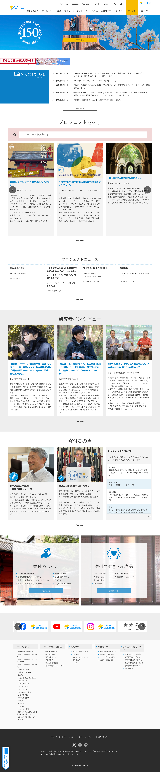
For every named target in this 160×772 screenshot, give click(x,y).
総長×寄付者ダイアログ (108, 651)
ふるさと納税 (23, 695)
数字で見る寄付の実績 (80, 651)
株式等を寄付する (24, 698)
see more (80, 108)
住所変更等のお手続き (132, 657)
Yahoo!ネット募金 (24, 692)
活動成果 (75, 647)
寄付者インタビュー (107, 654)
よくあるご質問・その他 (133, 648)
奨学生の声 (76, 660)
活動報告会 (98, 584)
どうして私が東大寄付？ (108, 657)
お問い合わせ (103, 737)
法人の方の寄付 (61, 573)
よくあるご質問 (23, 709)
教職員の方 (22, 701)
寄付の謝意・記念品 (53, 647)
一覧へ (148, 516)
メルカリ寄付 (23, 689)
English (106, 4)
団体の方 (21, 703)
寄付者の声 (103, 647)
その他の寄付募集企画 (132, 666)
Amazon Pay (22, 681)
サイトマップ (56, 737)
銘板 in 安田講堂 (100, 573)
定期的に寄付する (62, 577)
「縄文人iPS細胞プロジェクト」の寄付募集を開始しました (97, 100)
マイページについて (132, 668)
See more (80, 241)
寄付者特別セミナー (102, 580)
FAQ (114, 4)
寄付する (132, 11)
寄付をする (80, 40)
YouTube (85, 4)
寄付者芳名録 (99, 577)
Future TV (96, 4)
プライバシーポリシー (87, 737)
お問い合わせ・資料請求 (133, 654)
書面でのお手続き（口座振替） (30, 584)
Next (147, 189)
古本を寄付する (23, 683)
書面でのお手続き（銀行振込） (30, 577)
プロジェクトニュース (80, 657)
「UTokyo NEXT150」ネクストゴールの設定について (94, 81)
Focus (75, 663)
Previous (12, 189)
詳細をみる (80, 33)
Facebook (75, 4)
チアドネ (21, 706)
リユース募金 (23, 686)
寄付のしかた (23, 647)
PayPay (58, 580)
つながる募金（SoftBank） (65, 584)
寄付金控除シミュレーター (125, 577)
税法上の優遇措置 (122, 573)
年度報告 (76, 654)
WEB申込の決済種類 (26, 573)
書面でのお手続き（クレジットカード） (34, 580)
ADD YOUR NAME (106, 660)
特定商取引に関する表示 (133, 660)
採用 (61, 4)
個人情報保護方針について (134, 663)
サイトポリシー (69, 737)
